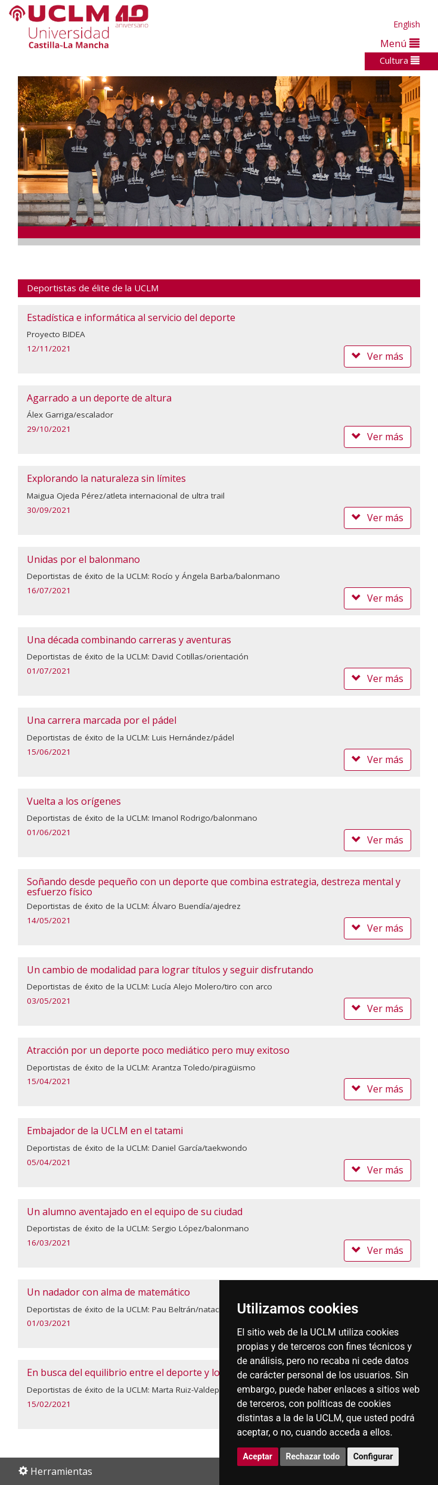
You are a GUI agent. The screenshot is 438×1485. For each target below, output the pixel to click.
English (406, 24)
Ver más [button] (377, 356)
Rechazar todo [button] (313, 1456)
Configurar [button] (373, 1456)
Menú (400, 43)
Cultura (400, 60)
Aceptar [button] (258, 1456)
